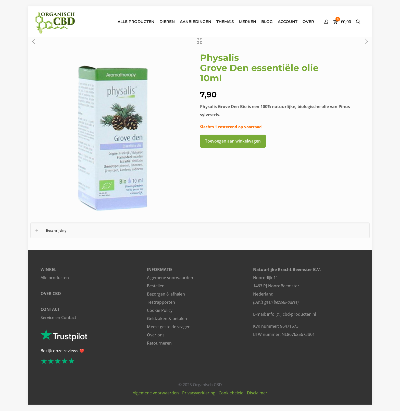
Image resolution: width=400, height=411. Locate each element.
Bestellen (156, 286)
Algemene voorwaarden (170, 277)
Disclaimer (257, 393)
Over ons (156, 335)
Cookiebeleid (231, 393)
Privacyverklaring (198, 393)
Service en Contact (58, 317)
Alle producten (55, 277)
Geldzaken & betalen (167, 318)
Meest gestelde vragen (169, 327)
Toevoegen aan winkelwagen (233, 141)
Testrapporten (161, 302)
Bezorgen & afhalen (166, 294)
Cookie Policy (159, 310)
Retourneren (159, 343)
